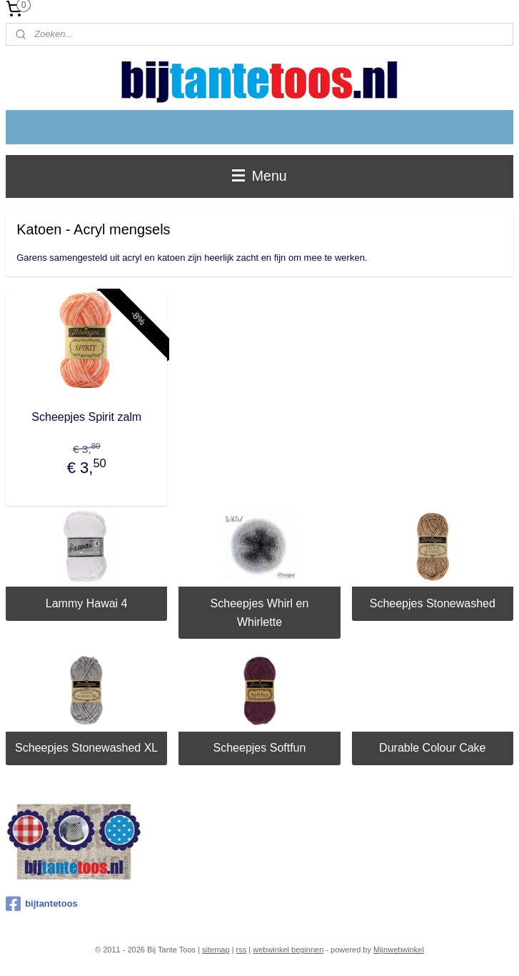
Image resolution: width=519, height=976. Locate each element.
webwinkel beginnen (288, 949)
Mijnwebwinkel (398, 949)
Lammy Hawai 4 (87, 603)
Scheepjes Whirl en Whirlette (260, 612)
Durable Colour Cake (432, 748)
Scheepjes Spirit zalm (86, 417)
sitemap (216, 949)
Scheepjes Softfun (259, 748)
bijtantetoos (42, 903)
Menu (259, 176)
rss (241, 949)
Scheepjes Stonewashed (432, 603)
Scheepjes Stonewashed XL (86, 748)
